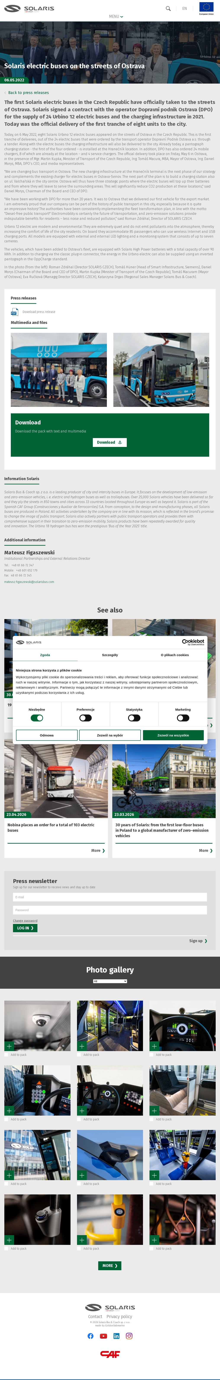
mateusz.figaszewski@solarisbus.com (29, 582)
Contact (95, 1316)
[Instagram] (129, 1338)
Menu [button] (116, 16)
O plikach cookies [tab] (175, 655)
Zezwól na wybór (110, 735)
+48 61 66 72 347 (22, 565)
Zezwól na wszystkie (173, 735)
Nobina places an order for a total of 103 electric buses (51, 828)
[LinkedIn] (116, 1336)
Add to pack (18, 1055)
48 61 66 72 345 (21, 575)
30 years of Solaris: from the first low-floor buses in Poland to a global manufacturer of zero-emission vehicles (162, 830)
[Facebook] (90, 1336)
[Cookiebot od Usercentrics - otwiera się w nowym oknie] (185, 642)
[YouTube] (103, 1338)
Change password (25, 921)
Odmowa (46, 735)
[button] (184, 8)
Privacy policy (119, 1316)
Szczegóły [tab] (110, 655)
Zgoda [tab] (45, 655)
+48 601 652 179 (26, 570)
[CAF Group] (110, 1354)
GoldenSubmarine (115, 1325)
